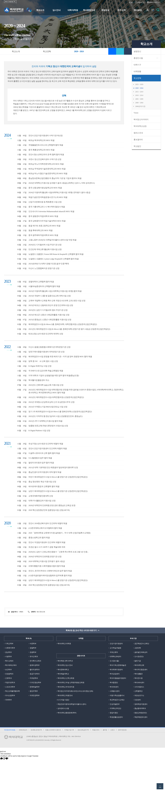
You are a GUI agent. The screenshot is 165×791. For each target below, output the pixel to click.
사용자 (149, 10)
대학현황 (137, 71)
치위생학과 (34, 678)
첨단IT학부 (34, 691)
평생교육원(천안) (140, 713)
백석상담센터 (114, 674)
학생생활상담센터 (116, 717)
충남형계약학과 (140, 708)
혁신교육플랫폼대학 (12, 691)
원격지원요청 (122, 730)
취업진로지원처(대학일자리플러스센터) (72, 704)
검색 (158, 10)
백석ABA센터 (139, 682)
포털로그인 (141, 2)
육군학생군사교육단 (117, 700)
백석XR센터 (114, 687)
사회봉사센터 (114, 691)
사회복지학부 (10, 648)
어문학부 (33, 643)
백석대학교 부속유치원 (66, 687)
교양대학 (137, 648)
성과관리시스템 (63, 708)
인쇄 (128, 51)
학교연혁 (137, 78)
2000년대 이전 (140, 106)
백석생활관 (138, 674)
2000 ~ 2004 (139, 103)
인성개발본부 (114, 704)
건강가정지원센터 (116, 643)
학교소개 (40, 10)
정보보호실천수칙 (83, 730)
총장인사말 (138, 58)
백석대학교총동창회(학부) (67, 713)
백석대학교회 (139, 665)
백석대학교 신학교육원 (66, 678)
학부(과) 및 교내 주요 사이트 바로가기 (81, 630)
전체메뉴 (153, 10)
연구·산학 (121, 10)
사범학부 (8, 656)
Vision (136, 113)
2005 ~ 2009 (139, 99)
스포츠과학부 (10, 687)
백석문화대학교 (63, 669)
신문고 (112, 730)
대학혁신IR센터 (115, 656)
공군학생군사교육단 (141, 643)
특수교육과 (9, 661)
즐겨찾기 (112, 51)
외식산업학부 (10, 695)
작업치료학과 (10, 682)
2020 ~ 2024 (139, 88)
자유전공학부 (34, 695)
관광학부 (33, 652)
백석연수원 (138, 678)
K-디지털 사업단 (63, 700)
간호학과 (8, 678)
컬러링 (105, 730)
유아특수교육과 (35, 661)
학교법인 (137, 146)
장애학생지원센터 (140, 704)
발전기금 (137, 661)
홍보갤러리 (138, 140)
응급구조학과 (34, 674)
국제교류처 (114, 652)
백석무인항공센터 (140, 669)
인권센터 (137, 700)
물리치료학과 (34, 669)
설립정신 (137, 51)
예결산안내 (95, 730)
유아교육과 (34, 656)
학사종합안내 (89, 10)
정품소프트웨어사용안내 (53, 730)
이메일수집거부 (69, 730)
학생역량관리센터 (140, 717)
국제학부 (8, 700)
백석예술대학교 (63, 674)
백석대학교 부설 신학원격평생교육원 (71, 682)
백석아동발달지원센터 (118, 678)
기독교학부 (9, 643)
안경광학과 (9, 674)
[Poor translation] (5, 758)
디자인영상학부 (35, 682)
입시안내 (56, 10)
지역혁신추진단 (115, 708)
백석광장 (138, 10)
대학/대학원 (73, 10)
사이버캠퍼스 (139, 687)
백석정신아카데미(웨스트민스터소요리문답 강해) (75, 691)
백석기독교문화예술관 (118, 665)
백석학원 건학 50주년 (65, 661)
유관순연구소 (139, 695)
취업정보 (105, 10)
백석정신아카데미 (141, 119)
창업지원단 (114, 713)
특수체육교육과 (11, 665)
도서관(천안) (139, 656)
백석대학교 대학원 (64, 643)
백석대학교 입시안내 (65, 665)
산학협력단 (138, 691)
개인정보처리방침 (9, 730)
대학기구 (137, 65)
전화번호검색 (23, 730)
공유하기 (120, 51)
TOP (160, 787)
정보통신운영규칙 (36, 730)
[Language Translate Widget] (10, 1)
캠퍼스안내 (138, 133)
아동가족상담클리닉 (117, 695)
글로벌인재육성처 (140, 652)
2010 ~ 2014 (139, 95)
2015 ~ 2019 (139, 92)
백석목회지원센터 (116, 669)
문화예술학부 (34, 687)
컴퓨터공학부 (34, 665)
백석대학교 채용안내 (65, 695)
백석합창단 (114, 682)
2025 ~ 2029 (139, 84)
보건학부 (8, 669)
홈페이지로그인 (154, 2)
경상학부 (8, 652)
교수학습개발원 (115, 648)
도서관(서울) (114, 661)
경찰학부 (33, 648)
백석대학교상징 (140, 126)
